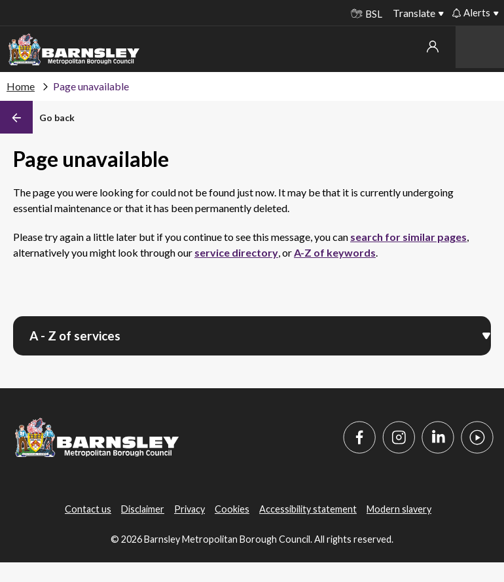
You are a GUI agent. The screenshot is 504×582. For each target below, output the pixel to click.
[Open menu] (486, 334)
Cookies (232, 509)
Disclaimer (142, 509)
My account (433, 46)
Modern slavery (399, 509)
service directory (236, 252)
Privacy (189, 509)
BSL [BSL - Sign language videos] (366, 14)
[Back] (37, 117)
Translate (414, 13)
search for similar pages (408, 236)
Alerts (471, 12)
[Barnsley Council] (74, 49)
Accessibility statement (308, 509)
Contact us (88, 509)
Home (21, 86)
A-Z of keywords (335, 252)
